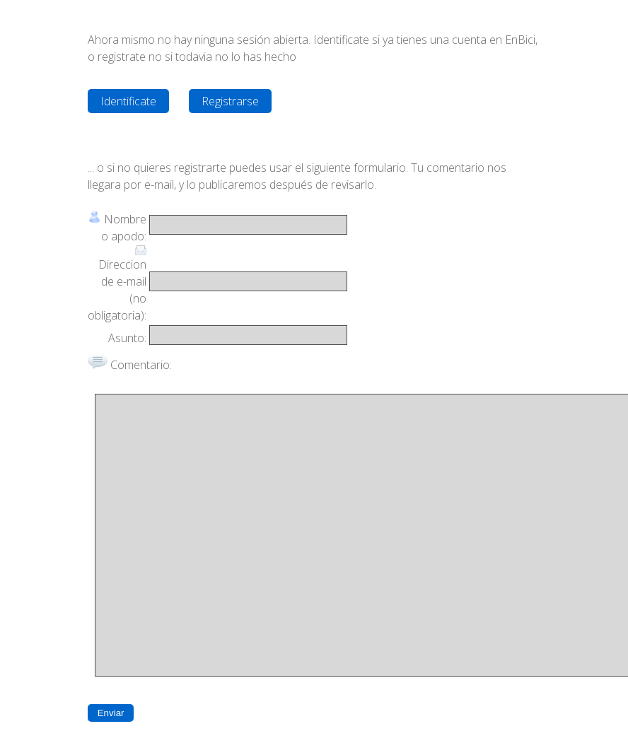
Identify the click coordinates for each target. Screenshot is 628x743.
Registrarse (230, 101)
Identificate (128, 101)
